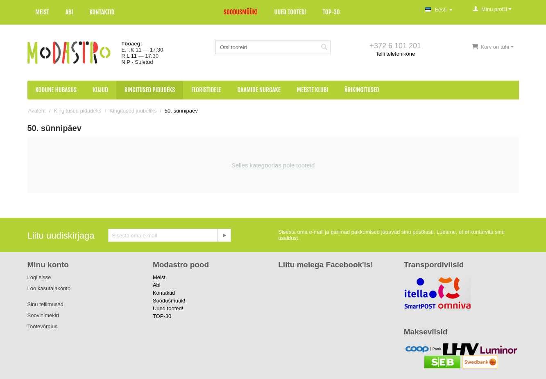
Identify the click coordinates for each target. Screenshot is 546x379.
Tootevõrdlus (42, 326)
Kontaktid (101, 12)
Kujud (100, 90)
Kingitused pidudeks (150, 90)
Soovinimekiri (43, 315)
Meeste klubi (313, 90)
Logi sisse (39, 277)
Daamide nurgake (259, 90)
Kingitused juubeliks (132, 111)
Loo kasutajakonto (49, 288)
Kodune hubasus (56, 90)
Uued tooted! (290, 12)
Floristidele (206, 90)
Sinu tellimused (45, 304)
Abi (69, 12)
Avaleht (37, 111)
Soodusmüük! (241, 12)
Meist (42, 12)
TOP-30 (331, 12)
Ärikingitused (361, 90)
